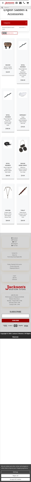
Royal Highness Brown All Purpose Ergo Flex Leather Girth (8, 122)
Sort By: (5, 33)
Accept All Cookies (15, 479)
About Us (14, 255)
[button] (14, 28)
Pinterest (15, 240)
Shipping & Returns (14, 268)
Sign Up (14, 277)
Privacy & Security (14, 266)
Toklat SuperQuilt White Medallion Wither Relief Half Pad (23, 120)
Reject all (15, 476)
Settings (15, 472)
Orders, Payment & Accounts (14, 264)
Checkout (14, 279)
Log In (14, 275)
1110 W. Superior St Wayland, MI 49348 (14, 297)
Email (15, 241)
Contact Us (14, 253)
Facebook (15, 238)
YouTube (15, 245)
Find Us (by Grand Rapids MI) (14, 257)
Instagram (15, 243)
